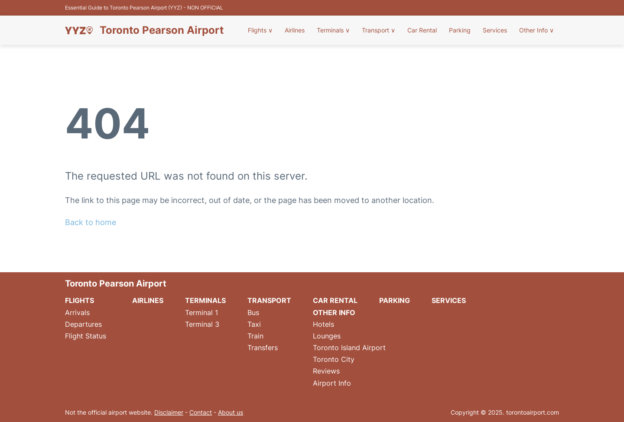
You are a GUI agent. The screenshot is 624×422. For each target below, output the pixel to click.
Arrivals (77, 312)
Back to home (90, 222)
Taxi (254, 324)
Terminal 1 (201, 312)
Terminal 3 (202, 324)
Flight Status (85, 336)
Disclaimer (168, 412)
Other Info (536, 30)
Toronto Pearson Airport (162, 30)
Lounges (327, 336)
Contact (200, 412)
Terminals (333, 30)
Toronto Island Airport (349, 347)
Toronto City (333, 359)
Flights (260, 30)
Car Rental (422, 30)
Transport (378, 30)
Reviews (326, 371)
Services (495, 30)
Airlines (295, 30)
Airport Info (332, 383)
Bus (253, 312)
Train (255, 336)
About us (230, 412)
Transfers (262, 347)
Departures (83, 324)
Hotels (323, 324)
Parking (460, 30)
